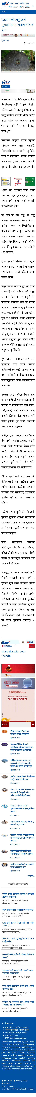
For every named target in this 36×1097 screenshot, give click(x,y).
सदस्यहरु (7, 1083)
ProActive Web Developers (24, 1089)
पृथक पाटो (5, 40)
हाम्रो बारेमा (8, 1080)
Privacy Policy (21, 1080)
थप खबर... (31, 876)
